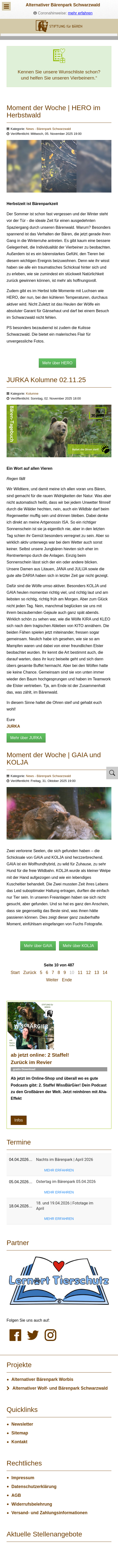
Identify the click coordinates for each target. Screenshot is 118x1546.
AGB (16, 1495)
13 (96, 972)
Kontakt (19, 1441)
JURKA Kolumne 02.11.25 (46, 380)
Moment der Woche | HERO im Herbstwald (53, 111)
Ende (67, 979)
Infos (18, 1120)
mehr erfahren (80, 13)
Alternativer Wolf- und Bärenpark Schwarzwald (60, 1388)
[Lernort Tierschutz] (59, 1281)
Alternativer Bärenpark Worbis (42, 1379)
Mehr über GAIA (38, 946)
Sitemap (19, 1433)
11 (80, 972)
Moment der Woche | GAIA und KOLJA (54, 758)
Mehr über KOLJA (78, 946)
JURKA (13, 726)
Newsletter (22, 1424)
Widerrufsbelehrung (31, 1504)
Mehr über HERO (57, 363)
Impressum (22, 1477)
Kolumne (32, 393)
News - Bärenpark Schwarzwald (48, 129)
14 (105, 972)
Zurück (29, 972)
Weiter (52, 979)
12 (88, 972)
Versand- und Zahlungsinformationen (49, 1512)
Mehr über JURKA (26, 738)
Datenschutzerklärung (34, 1486)
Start (15, 972)
